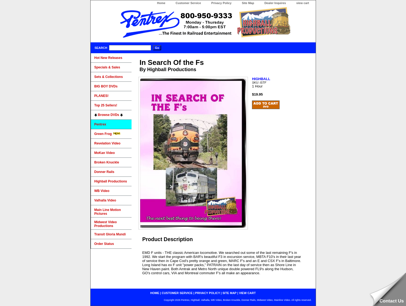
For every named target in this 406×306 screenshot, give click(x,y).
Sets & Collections (108, 77)
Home (161, 3)
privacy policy (207, 293)
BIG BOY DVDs (106, 86)
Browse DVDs (108, 115)
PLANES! (101, 96)
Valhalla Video (105, 200)
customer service (177, 293)
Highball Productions (110, 181)
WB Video (102, 191)
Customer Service (188, 3)
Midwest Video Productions (105, 224)
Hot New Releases (108, 58)
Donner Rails (104, 172)
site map (229, 293)
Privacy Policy (221, 3)
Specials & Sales (107, 67)
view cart (302, 3)
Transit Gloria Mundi (110, 234)
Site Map (248, 3)
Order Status (104, 244)
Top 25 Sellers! (105, 105)
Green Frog (107, 134)
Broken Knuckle (106, 162)
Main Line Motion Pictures (107, 212)
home (154, 293)
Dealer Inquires (275, 3)
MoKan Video (104, 153)
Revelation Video (107, 143)
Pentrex (100, 124)
